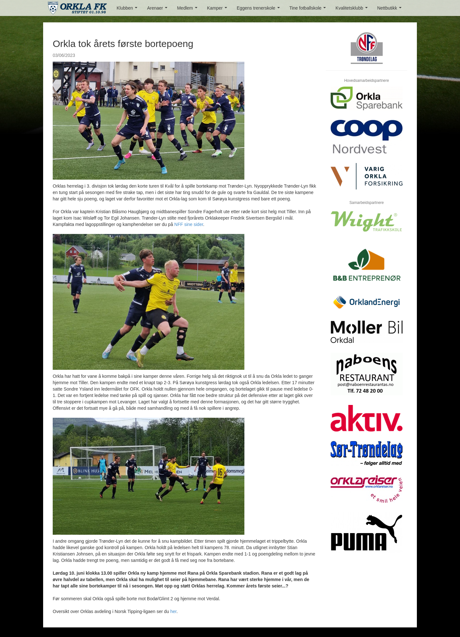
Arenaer (158, 9)
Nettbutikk (390, 9)
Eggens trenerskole (259, 9)
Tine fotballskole (308, 9)
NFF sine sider (188, 224)
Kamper (218, 9)
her (173, 611)
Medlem (188, 9)
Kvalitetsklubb (352, 9)
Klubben (128, 9)
